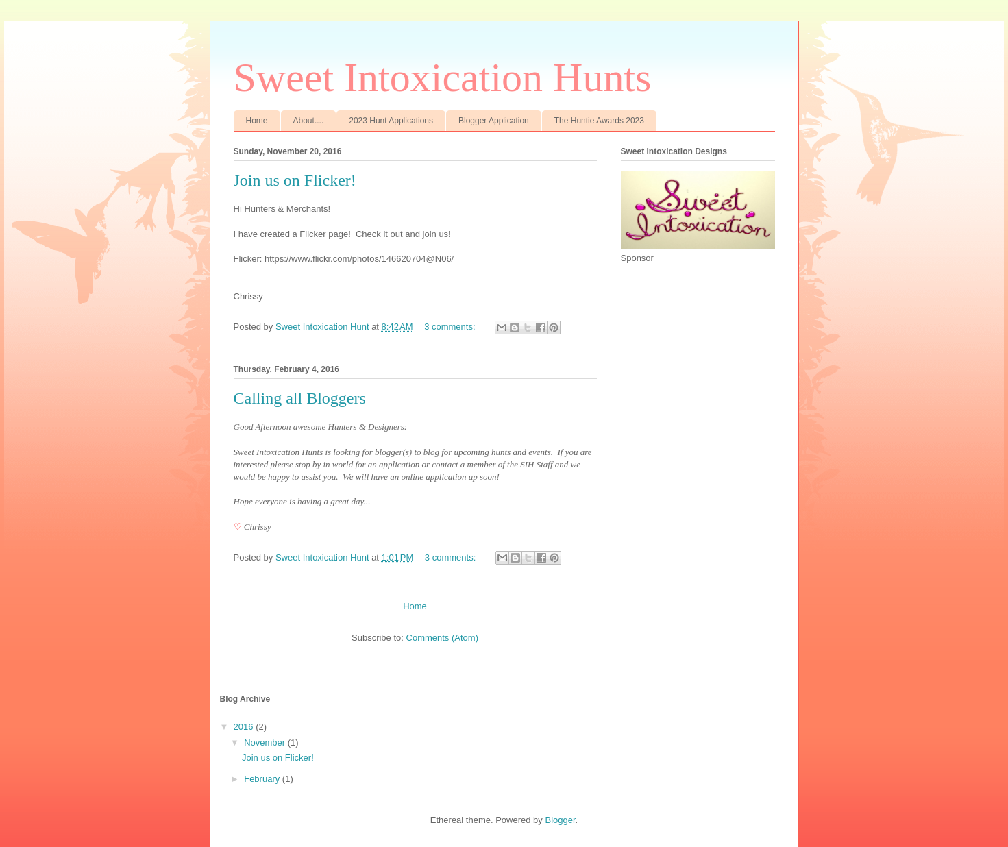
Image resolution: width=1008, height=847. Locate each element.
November (266, 742)
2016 (245, 727)
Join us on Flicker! (295, 180)
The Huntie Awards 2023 (599, 120)
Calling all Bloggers (300, 398)
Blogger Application (493, 120)
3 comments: (451, 326)
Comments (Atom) (442, 638)
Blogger (560, 820)
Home (257, 120)
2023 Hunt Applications (391, 120)
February (263, 779)
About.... (308, 120)
